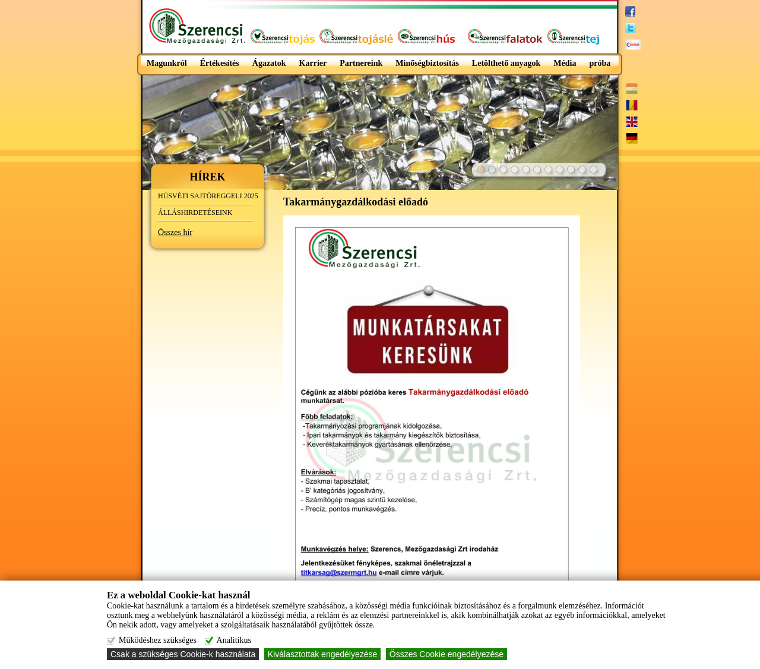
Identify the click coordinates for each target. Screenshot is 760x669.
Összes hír (175, 232)
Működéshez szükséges (158, 640)
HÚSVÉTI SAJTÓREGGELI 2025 (208, 196)
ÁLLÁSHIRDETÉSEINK (195, 212)
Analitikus (234, 640)
